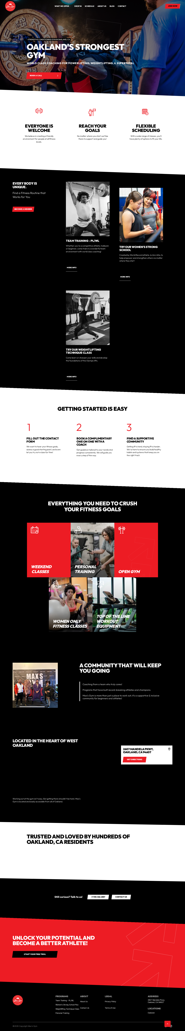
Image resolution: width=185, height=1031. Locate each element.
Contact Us (84, 1008)
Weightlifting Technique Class (67, 1009)
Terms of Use (110, 1008)
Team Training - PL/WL (64, 1000)
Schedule (89, 6)
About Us (84, 1001)
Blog (112, 6)
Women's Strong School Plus (66, 1005)
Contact (122, 6)
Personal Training (62, 1013)
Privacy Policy (110, 1001)
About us (102, 6)
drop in (77, 6)
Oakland (151, 1013)
